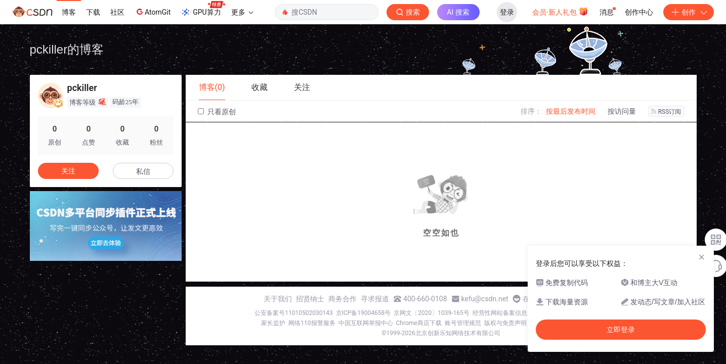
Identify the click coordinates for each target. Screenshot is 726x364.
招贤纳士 (310, 299)
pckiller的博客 (67, 49)
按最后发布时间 (570, 111)
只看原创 (217, 112)
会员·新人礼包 (560, 11)
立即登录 (621, 330)
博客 (69, 12)
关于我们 (278, 299)
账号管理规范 (463, 323)
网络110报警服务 (311, 323)
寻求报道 (375, 299)
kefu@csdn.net (484, 299)
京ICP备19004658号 (363, 312)
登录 (507, 12)
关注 (68, 171)
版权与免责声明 (505, 323)
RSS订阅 (666, 111)
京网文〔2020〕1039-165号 (431, 312)
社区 (117, 12)
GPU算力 (203, 9)
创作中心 (639, 12)
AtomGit (152, 11)
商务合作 (342, 299)
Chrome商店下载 (419, 323)
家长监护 (273, 323)
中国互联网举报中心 (365, 323)
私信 (143, 171)
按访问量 (622, 111)
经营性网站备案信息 (500, 312)
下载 (93, 12)
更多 (242, 12)
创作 (688, 12)
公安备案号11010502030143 (293, 312)
